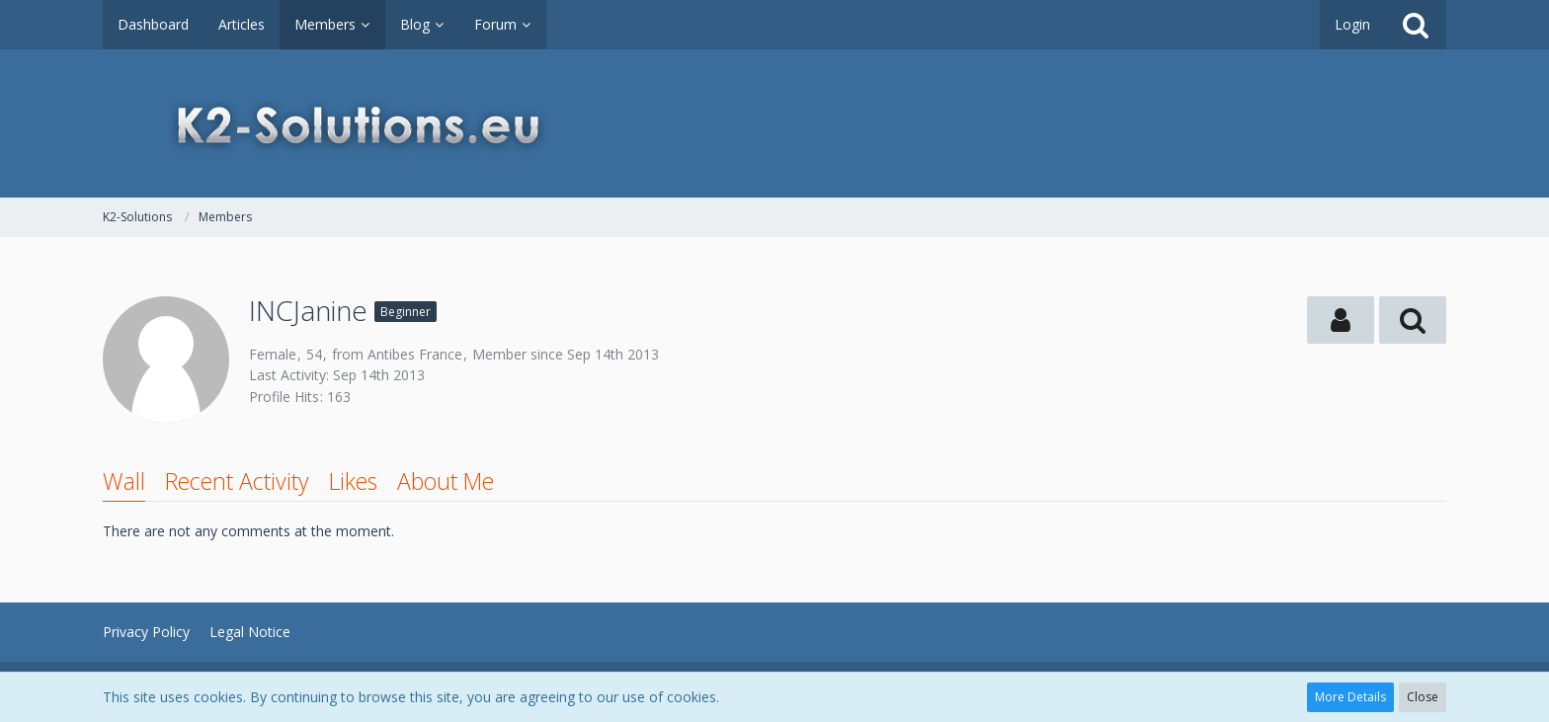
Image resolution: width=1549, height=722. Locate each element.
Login (1352, 24)
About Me (445, 481)
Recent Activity (237, 481)
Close (1422, 696)
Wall (124, 481)
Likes (353, 481)
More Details (1350, 696)
